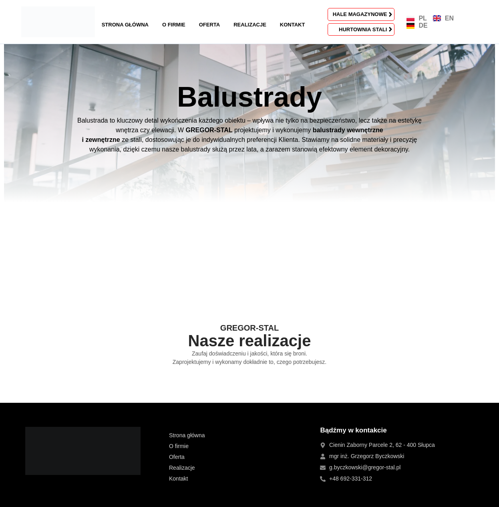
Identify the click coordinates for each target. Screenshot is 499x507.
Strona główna (125, 25)
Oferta (209, 25)
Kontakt (292, 25)
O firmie (173, 25)
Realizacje (249, 25)
